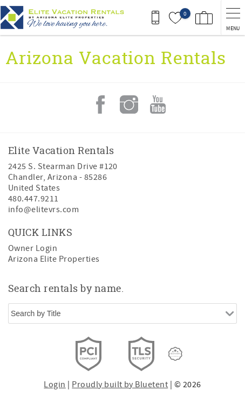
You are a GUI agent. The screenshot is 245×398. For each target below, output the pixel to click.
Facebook (100, 104)
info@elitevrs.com (43, 209)
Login (54, 384)
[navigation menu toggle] (233, 17)
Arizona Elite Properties (54, 259)
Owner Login (32, 248)
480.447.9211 (33, 198)
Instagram (129, 104)
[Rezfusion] (175, 354)
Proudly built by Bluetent (120, 384)
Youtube (157, 104)
